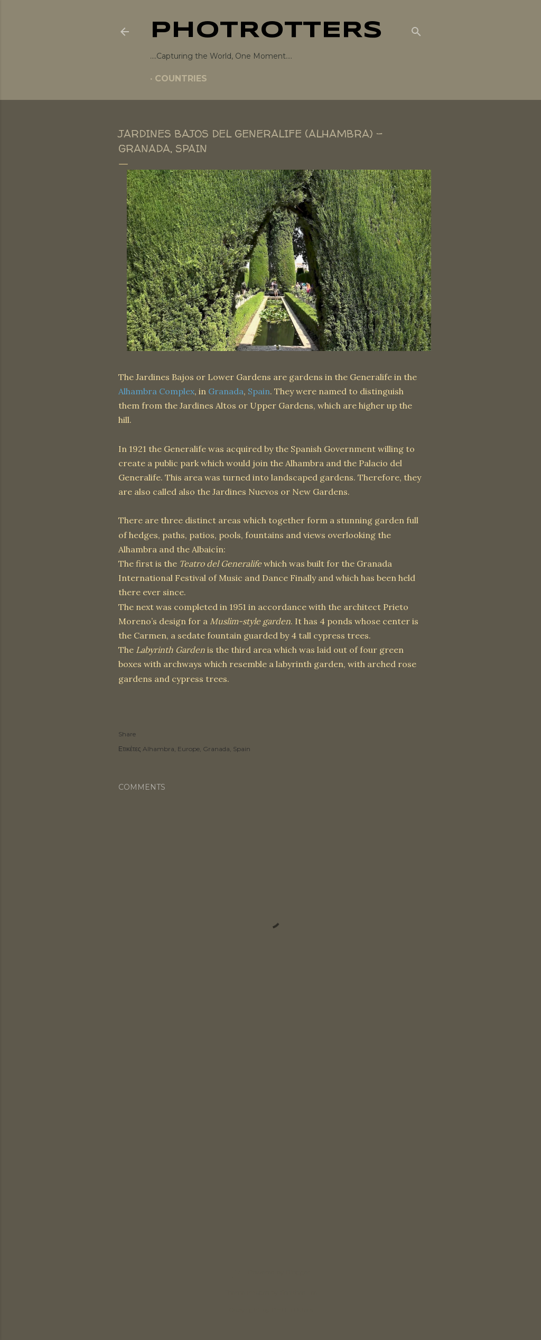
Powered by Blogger (270, 1272)
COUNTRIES (181, 78)
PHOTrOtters (266, 31)
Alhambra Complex (156, 391)
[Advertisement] (270, 1139)
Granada (226, 391)
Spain (259, 391)
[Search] (416, 29)
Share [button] (127, 734)
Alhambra (158, 749)
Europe (189, 749)
